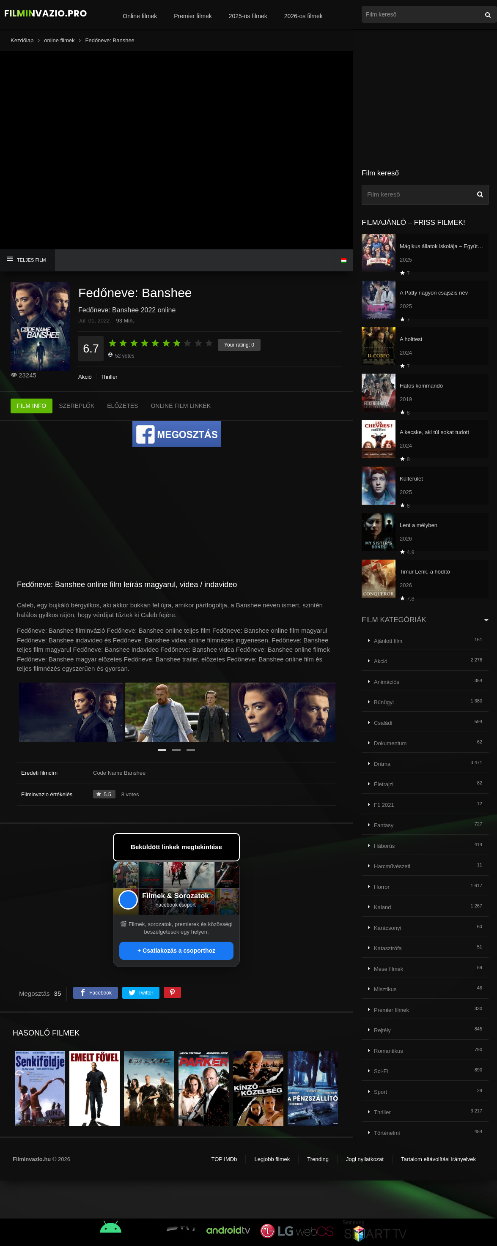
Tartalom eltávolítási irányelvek (438, 1159)
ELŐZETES (122, 405)
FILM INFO (31, 405)
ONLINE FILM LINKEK (181, 405)
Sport (380, 1092)
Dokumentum (390, 743)
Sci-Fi (381, 1071)
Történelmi (387, 1133)
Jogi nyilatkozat (365, 1159)
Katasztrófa (388, 948)
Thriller (109, 377)
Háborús (384, 846)
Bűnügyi (384, 702)
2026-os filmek (303, 16)
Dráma (382, 764)
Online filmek (140, 16)
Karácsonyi (387, 928)
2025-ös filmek (248, 16)
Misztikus (385, 989)
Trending (318, 1159)
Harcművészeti (392, 866)
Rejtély (382, 1030)
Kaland (382, 907)
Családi (383, 723)
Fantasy (383, 825)
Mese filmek (388, 969)
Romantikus (388, 1051)
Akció (85, 377)
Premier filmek (192, 16)
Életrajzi (383, 784)
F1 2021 (384, 805)
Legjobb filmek (272, 1159)
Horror (382, 887)
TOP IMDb (224, 1159)
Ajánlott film (388, 641)
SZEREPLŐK (76, 405)
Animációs (386, 682)
